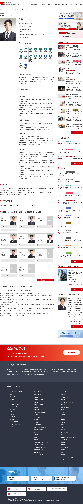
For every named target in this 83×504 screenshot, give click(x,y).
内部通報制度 (64, 439)
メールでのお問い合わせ (14, 421)
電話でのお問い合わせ (14, 419)
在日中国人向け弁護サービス (40, 442)
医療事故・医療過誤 (38, 429)
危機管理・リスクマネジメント (68, 437)
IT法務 (62, 409)
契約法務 (63, 399)
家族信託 (36, 437)
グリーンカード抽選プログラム (41, 455)
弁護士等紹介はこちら (45, 280)
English (73, 1)
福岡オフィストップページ (13, 387)
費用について (12, 397)
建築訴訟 (63, 429)
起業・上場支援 (64, 407)
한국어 (82, 1)
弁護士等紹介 (50, 4)
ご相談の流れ (64, 4)
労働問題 (36, 397)
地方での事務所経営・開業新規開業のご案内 (62, 478)
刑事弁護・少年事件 (38, 399)
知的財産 (63, 424)
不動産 (62, 427)
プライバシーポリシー (14, 424)
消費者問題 (36, 417)
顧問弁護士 (63, 394)
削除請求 (36, 419)
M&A (62, 404)
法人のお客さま (42, 4)
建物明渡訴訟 (64, 432)
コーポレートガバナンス (66, 402)
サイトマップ (12, 416)
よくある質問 (12, 414)
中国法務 (63, 442)
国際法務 (63, 444)
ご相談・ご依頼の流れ (14, 394)
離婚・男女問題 (37, 394)
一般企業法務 (64, 397)
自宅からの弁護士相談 (14, 404)
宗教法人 (63, 460)
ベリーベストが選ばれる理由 (15, 392)
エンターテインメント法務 (67, 457)
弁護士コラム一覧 (13, 406)
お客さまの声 (12, 409)
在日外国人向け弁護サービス (40, 444)
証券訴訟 (36, 432)
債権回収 (63, 434)
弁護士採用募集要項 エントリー (37, 478)
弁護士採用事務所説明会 (12, 478)
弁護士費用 (57, 4)
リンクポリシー (12, 426)
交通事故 (36, 402)
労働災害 (36, 407)
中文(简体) (78, 1)
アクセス (81, 4)
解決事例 (11, 411)
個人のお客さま (34, 4)
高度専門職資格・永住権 (39, 449)
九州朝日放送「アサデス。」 (15, 206)
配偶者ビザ (36, 452)
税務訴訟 (63, 417)
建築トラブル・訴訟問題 (39, 427)
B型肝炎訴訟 (37, 409)
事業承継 (63, 449)
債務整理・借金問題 (38, 404)
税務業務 (36, 439)
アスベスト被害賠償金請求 (40, 412)
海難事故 (36, 434)
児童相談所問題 (37, 424)
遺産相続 (36, 414)
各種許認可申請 (64, 447)
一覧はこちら (76, 133)
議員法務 (63, 455)
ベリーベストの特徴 (73, 4)
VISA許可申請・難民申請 (39, 447)
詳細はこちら (76, 289)
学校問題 (36, 422)
